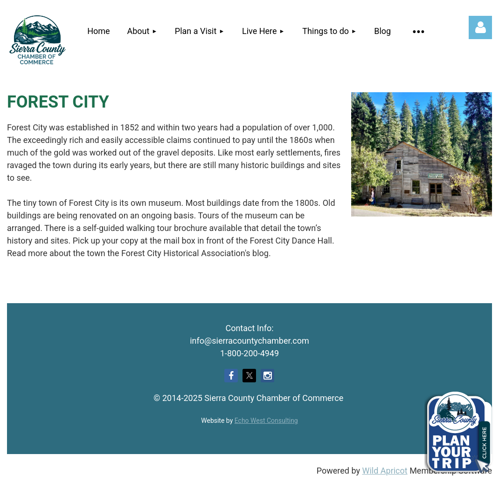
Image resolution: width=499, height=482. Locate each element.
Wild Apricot (384, 470)
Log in (480, 27)
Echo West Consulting (266, 420)
